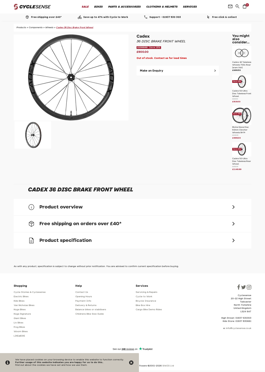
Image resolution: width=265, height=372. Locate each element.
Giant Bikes (20, 318)
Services (190, 6)
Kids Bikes (19, 301)
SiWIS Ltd (168, 366)
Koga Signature (22, 314)
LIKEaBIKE (19, 336)
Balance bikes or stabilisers (90, 310)
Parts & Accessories (124, 6)
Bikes (98, 6)
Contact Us (81, 292)
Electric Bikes (21, 297)
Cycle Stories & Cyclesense (30, 292)
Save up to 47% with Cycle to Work (105, 17)
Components (36, 27)
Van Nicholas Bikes (24, 305)
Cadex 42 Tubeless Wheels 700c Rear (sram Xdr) (241, 65)
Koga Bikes (20, 310)
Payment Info (83, 301)
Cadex (143, 36)
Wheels (49, 27)
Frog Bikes (19, 327)
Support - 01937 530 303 (165, 17)
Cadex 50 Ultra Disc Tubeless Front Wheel (241, 93)
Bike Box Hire (143, 305)
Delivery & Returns (86, 305)
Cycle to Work (144, 297)
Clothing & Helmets (162, 6)
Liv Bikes (18, 323)
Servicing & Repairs (146, 292)
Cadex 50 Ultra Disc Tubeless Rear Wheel (241, 161)
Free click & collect (224, 17)
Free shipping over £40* (46, 17)
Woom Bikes (21, 331)
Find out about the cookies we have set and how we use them (51, 365)
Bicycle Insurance (146, 301)
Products (21, 27)
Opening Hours (83, 297)
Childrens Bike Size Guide (89, 314)
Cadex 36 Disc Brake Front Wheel (74, 27)
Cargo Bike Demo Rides (149, 310)
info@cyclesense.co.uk (238, 328)
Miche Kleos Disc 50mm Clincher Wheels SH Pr (240, 130)
